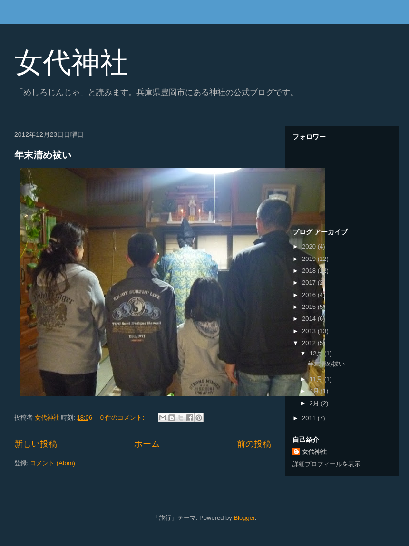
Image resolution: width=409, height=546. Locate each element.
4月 (315, 390)
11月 (317, 379)
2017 (310, 282)
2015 (310, 306)
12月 (317, 353)
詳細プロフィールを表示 (326, 464)
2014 (310, 318)
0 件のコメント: (123, 417)
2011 (310, 417)
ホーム (147, 444)
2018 (310, 270)
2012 (310, 342)
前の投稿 (254, 444)
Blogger (244, 517)
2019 (310, 258)
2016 (310, 294)
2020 (310, 246)
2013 (310, 331)
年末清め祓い (42, 155)
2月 (315, 403)
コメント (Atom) (52, 463)
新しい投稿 (35, 444)
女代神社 (71, 62)
